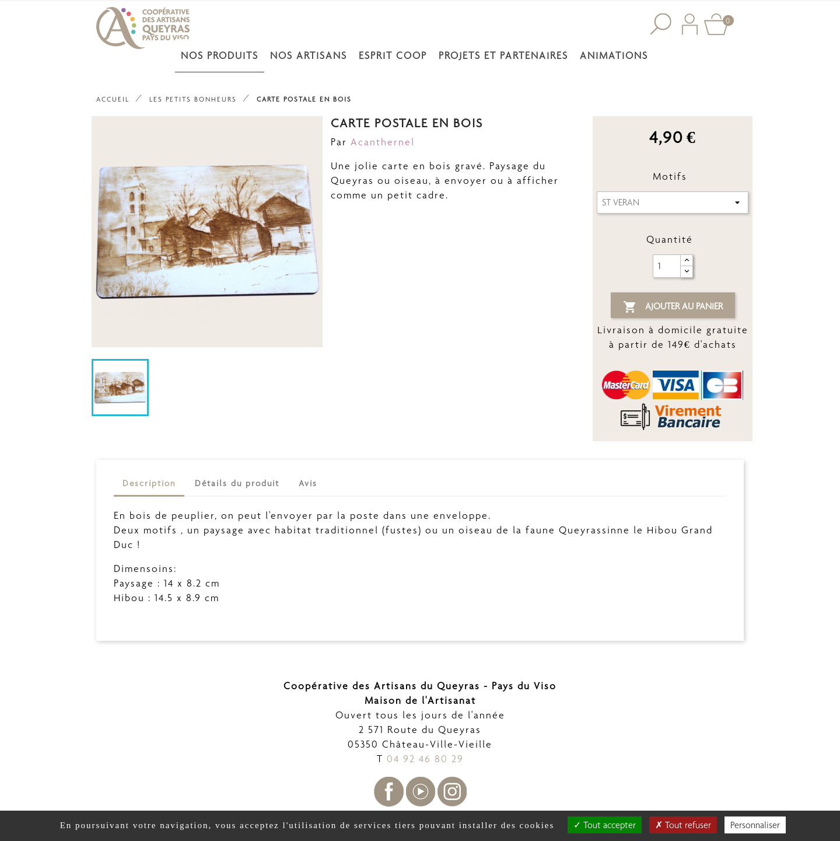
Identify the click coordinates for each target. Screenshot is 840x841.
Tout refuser (683, 824)
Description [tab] (149, 483)
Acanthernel (383, 142)
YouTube (420, 792)
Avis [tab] (308, 483)
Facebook (389, 792)
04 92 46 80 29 (425, 759)
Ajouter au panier (673, 307)
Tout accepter (604, 824)
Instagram (452, 792)
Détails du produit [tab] (237, 483)
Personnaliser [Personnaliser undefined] (755, 824)
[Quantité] (667, 266)
